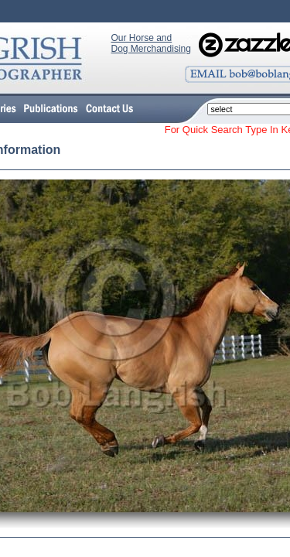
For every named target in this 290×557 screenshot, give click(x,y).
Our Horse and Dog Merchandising (151, 43)
